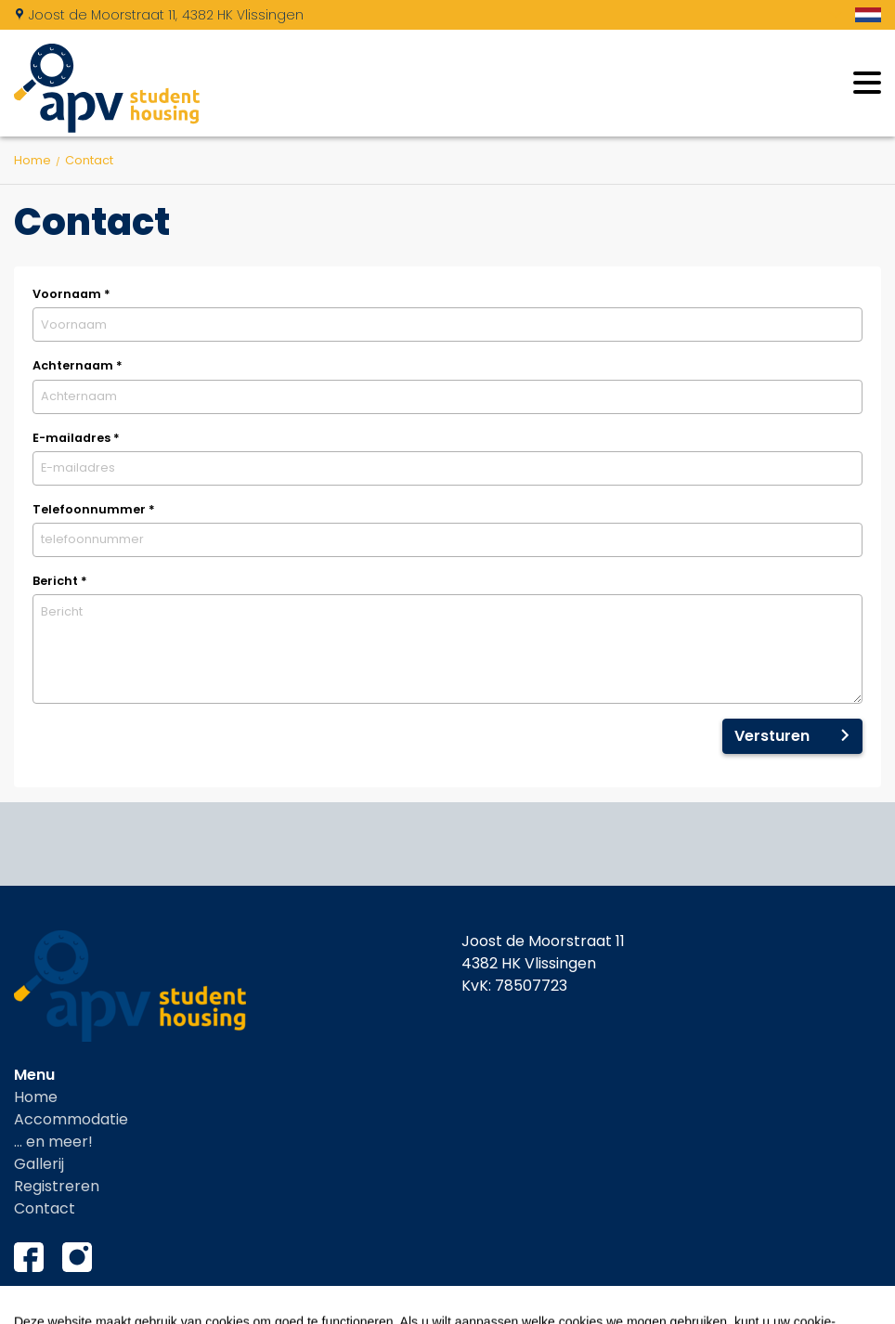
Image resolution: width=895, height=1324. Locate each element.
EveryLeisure (837, 1305)
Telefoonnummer (93, 509)
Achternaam (77, 365)
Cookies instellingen (87, 1305)
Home (36, 1097)
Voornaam (71, 294)
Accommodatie (71, 1119)
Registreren (56, 1186)
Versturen (772, 735)
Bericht (59, 581)
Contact (44, 1208)
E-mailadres (76, 438)
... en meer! (53, 1141)
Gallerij (39, 1164)
